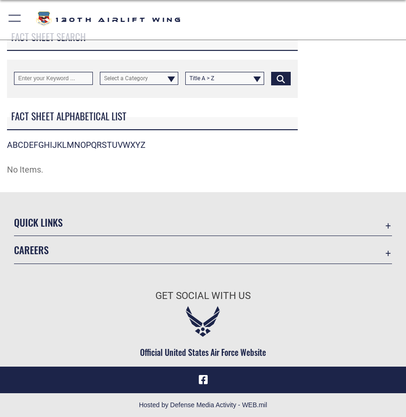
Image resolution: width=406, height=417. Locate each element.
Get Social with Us (203, 295)
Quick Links (38, 222)
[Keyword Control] (53, 78)
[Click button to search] (281, 78)
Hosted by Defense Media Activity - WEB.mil (203, 405)
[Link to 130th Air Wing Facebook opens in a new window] (203, 380)
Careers (31, 250)
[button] (15, 20)
